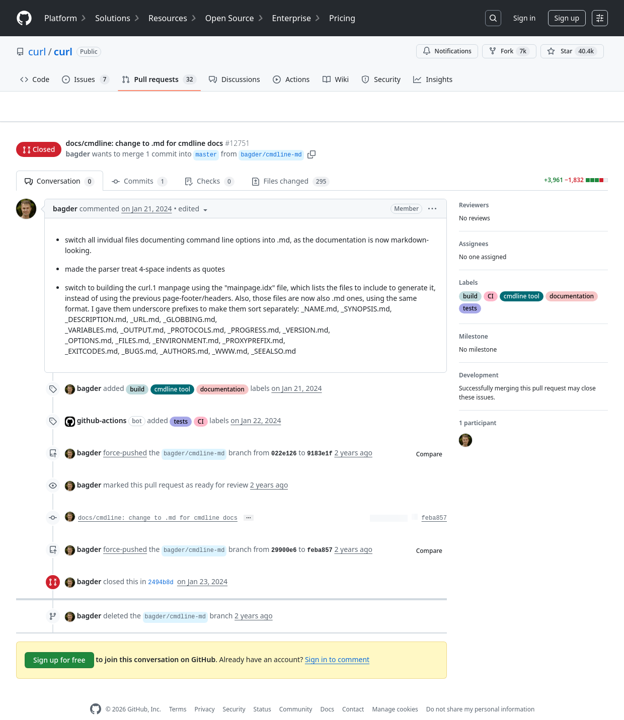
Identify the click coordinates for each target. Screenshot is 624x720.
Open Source (234, 18)
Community (296, 693)
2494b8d (160, 567)
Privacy (205, 693)
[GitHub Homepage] (96, 693)
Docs (327, 693)
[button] (311, 134)
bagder (77, 134)
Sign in (524, 18)
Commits (140, 166)
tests (181, 405)
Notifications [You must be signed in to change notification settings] (447, 51)
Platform (65, 18)
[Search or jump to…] (493, 18)
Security (234, 693)
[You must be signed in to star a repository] (572, 51)
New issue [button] (576, 113)
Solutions (117, 18)
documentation (222, 373)
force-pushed (125, 437)
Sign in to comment (337, 644)
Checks (209, 166)
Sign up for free (59, 644)
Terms (178, 693)
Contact (353, 693)
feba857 (434, 502)
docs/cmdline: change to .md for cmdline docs (158, 502)
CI (201, 405)
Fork (509, 51)
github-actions (102, 405)
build (137, 373)
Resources (172, 18)
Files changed (291, 166)
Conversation (60, 166)
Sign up (567, 18)
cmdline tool (172, 373)
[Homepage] (24, 18)
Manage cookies (395, 693)
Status (262, 693)
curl (37, 51)
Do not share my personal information (480, 693)
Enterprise (296, 18)
